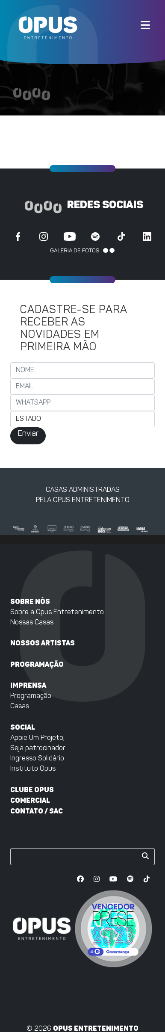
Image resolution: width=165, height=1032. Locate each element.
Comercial (30, 800)
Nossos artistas (42, 643)
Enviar (28, 434)
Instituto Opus (33, 769)
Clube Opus (32, 790)
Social (22, 727)
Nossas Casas (31, 622)
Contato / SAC (36, 811)
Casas (19, 706)
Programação (37, 664)
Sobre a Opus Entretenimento (57, 612)
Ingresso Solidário (37, 758)
